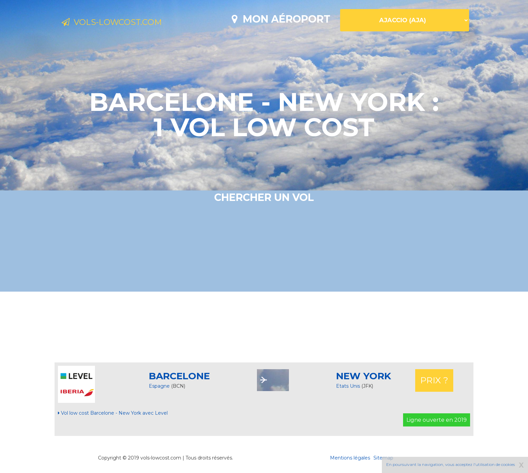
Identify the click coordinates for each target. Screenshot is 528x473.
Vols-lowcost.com (117, 23)
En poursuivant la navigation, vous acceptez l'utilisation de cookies (450, 464)
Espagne (159, 386)
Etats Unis (348, 386)
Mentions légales (350, 458)
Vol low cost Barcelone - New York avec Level (113, 413)
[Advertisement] (264, 327)
